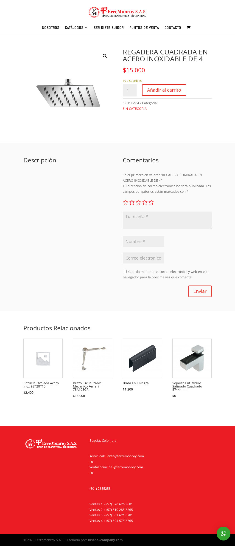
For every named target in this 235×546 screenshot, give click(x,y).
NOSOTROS (50, 28)
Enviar (200, 291)
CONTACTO (173, 28)
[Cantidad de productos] (130, 90)
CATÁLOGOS (74, 28)
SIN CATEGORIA (135, 108)
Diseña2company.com (105, 540)
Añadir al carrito (164, 90)
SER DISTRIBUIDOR (109, 28)
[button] (105, 56)
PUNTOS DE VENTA (144, 28)
